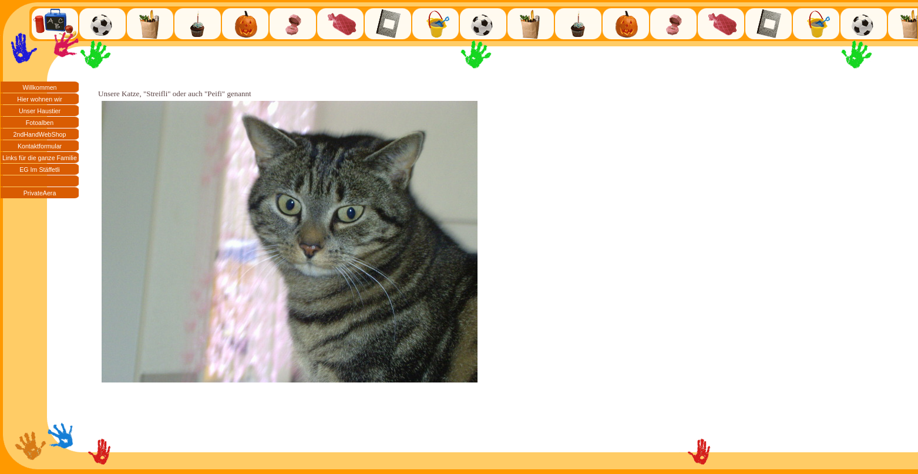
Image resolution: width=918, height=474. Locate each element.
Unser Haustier (39, 110)
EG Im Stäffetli (39, 169)
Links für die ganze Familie (39, 157)
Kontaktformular (40, 146)
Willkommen (39, 87)
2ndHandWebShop (40, 134)
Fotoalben (39, 122)
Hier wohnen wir (39, 99)
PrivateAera (39, 193)
